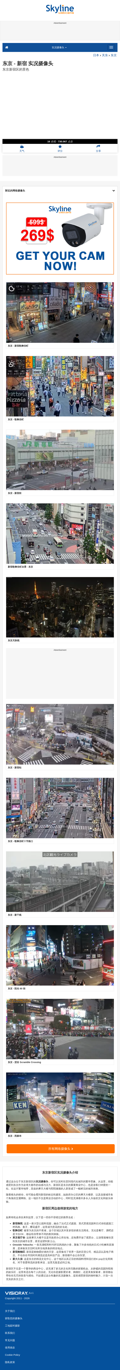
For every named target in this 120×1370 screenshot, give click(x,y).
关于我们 (10, 1311)
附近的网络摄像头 (60, 190)
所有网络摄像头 (60, 1148)
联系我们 (10, 1333)
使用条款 (10, 1347)
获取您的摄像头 (13, 1318)
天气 (21, 148)
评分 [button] (60, 148)
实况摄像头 (59, 47)
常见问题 (10, 1340)
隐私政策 (10, 1362)
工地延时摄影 (12, 1325)
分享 (98, 148)
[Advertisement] (59, 32)
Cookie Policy (12, 1354)
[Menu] (111, 47)
